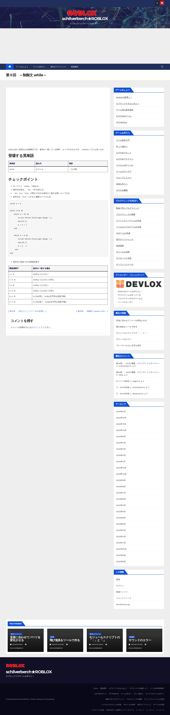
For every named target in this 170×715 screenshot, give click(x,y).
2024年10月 (121, 430)
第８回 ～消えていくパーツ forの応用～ (27, 311)
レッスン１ (140, 710)
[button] (162, 67)
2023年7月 (121, 493)
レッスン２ (150, 710)
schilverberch (125, 366)
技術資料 (74, 67)
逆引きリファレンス (58, 67)
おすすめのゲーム (124, 116)
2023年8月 (121, 486)
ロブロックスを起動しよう (139, 688)
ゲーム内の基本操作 (124, 110)
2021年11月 (121, 543)
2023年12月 (121, 468)
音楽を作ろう (122, 184)
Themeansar (49, 699)
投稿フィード (122, 592)
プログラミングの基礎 (125, 214)
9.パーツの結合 (122, 381)
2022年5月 (121, 530)
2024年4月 (121, 449)
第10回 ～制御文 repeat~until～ (92, 311)
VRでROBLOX (114, 694)
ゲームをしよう (22, 67)
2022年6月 (121, 524)
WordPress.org (123, 604)
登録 (118, 579)
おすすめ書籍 (122, 190)
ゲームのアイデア (124, 171)
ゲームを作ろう (39, 67)
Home (96, 688)
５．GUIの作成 (122, 387)
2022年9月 (121, 511)
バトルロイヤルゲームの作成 (128, 227)
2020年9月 (121, 555)
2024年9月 (121, 436)
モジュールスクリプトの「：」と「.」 (132, 333)
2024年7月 (121, 443)
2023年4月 (121, 505)
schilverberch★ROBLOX (85, 18)
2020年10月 (121, 549)
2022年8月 (121, 518)
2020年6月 (121, 561)
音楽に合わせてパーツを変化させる (131, 320)
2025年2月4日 (17, 644)
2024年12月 (121, 418)
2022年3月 (121, 536)
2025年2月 (121, 411)
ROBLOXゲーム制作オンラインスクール (120, 710)
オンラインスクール (124, 264)
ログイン (35, 327)
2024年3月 (121, 455)
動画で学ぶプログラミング (127, 208)
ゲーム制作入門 (123, 140)
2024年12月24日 (58, 644)
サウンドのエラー (124, 339)
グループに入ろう (124, 178)
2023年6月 (121, 499)
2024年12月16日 (97, 644)
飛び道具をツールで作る (126, 327)
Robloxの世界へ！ (124, 97)
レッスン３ (160, 710)
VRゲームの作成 (123, 233)
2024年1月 (120, 461)
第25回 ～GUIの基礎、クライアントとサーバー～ (138, 363)
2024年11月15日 (137, 644)
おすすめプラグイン (124, 159)
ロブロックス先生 (124, 258)
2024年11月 (121, 424)
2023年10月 (121, 474)
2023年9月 (121, 480)
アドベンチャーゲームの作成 (128, 221)
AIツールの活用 (123, 252)
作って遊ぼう (122, 146)
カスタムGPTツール (124, 165)
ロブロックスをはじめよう (127, 103)
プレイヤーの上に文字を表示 (128, 345)
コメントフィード (124, 598)
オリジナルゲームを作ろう (155, 694)
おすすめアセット (124, 153)
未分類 (52, 637)
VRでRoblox (121, 122)
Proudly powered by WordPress (18, 699)
